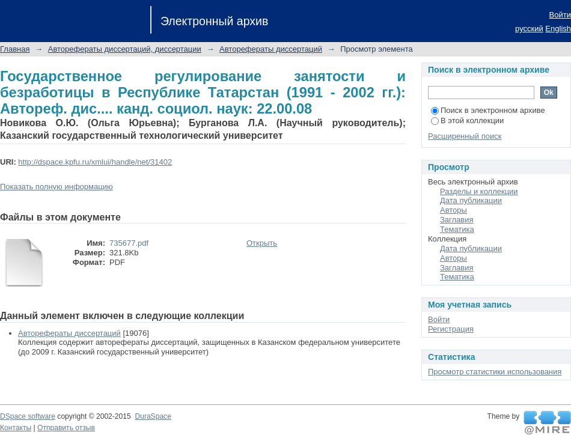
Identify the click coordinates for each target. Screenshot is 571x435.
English (558, 28)
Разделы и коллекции (479, 191)
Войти (560, 14)
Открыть (261, 243)
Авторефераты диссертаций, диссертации (124, 48)
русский (529, 28)
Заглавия (457, 219)
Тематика (457, 229)
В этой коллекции (467, 120)
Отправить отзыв (66, 428)
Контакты (15, 428)
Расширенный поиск (464, 136)
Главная (14, 48)
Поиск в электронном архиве (488, 110)
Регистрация (451, 328)
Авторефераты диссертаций (270, 48)
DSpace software (27, 416)
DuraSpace (153, 416)
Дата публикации (471, 200)
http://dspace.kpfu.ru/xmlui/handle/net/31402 (95, 161)
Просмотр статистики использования (494, 371)
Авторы (453, 209)
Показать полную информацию (56, 186)
